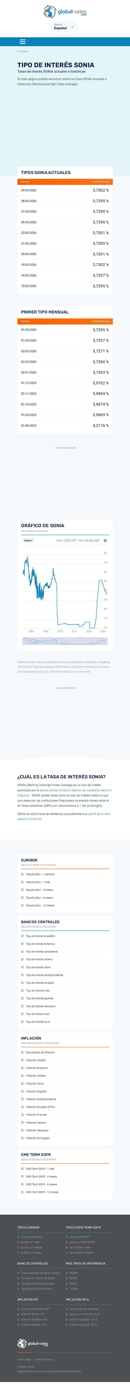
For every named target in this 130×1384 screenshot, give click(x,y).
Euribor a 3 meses (29, 1247)
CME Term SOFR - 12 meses (40, 1192)
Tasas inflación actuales (82, 1309)
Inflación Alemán (33, 1060)
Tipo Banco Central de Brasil (36, 1278)
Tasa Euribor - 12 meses (38, 905)
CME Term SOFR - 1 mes (37, 1168)
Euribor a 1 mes (28, 1242)
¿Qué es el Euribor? (30, 1236)
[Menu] (22, 41)
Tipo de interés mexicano (38, 1006)
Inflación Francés (34, 1114)
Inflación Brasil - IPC (31, 1314)
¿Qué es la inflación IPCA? (83, 1314)
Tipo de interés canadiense (39, 951)
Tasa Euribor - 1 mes (35, 882)
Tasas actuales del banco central (38, 1273)
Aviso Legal (24, 1359)
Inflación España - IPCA (82, 1319)
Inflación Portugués (35, 1138)
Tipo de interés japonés (37, 998)
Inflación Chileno (33, 1075)
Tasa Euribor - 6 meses (37, 897)
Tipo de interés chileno (37, 959)
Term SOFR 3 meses (79, 1252)
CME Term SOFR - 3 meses (39, 1176)
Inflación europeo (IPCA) (38, 1107)
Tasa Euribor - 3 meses (37, 890)
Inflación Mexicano (35, 1130)
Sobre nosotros (44, 1359)
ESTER (71, 1278)
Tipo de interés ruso (35, 1014)
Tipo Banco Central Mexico (35, 1288)
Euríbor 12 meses (29, 1252)
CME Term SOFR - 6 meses (39, 1184)
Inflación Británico (34, 1068)
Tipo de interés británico (38, 944)
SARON (72, 1273)
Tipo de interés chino (36, 967)
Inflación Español (34, 1091)
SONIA (71, 1283)
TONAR (72, 1288)
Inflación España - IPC (32, 1319)
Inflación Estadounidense (38, 1099)
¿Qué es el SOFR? (78, 1236)
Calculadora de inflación (38, 1052)
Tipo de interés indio (35, 990)
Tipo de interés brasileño (38, 936)
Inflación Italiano (33, 1122)
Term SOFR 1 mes (78, 1247)
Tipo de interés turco (35, 1021)
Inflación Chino (32, 1083)
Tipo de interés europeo (37, 982)
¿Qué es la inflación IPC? (33, 1309)
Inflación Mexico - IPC (32, 1324)
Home (22, 51)
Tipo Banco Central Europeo (36, 1283)
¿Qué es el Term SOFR (80, 1242)
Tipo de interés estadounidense (42, 975)
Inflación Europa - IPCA (81, 1324)
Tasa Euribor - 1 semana (38, 874)
